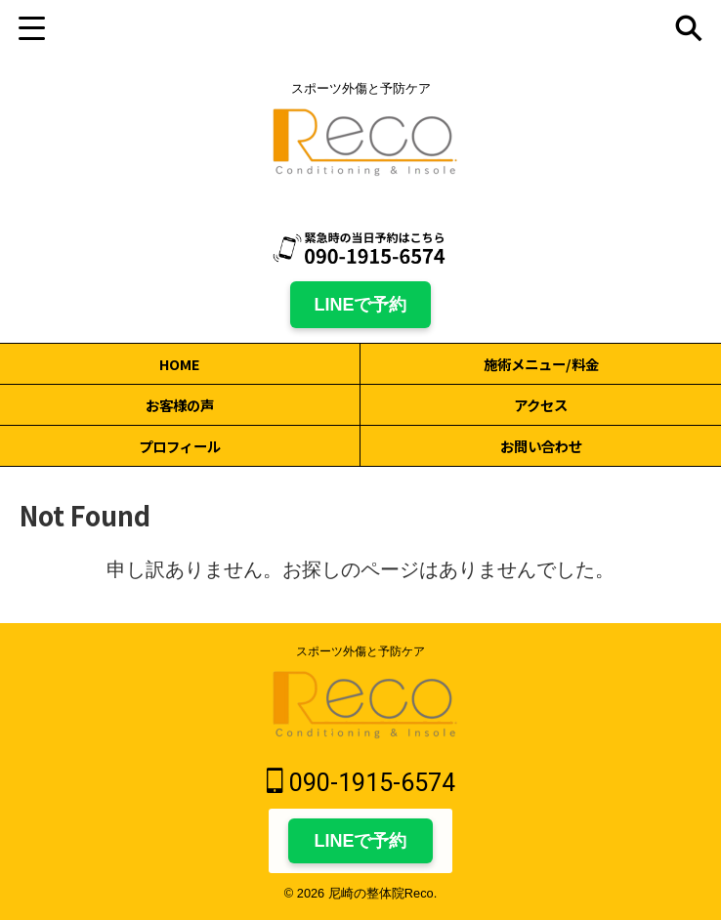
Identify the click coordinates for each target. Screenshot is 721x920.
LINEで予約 (360, 304)
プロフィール (180, 446)
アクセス (541, 405)
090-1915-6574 (361, 782)
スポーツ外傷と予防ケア (360, 651)
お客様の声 (180, 405)
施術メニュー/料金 (541, 364)
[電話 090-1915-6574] (360, 248)
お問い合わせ (541, 446)
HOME (179, 364)
